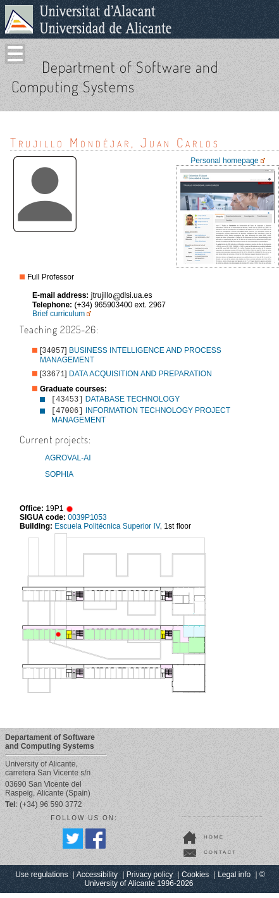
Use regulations (41, 879)
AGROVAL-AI (67, 462)
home (214, 842)
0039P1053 (87, 522)
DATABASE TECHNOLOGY (132, 402)
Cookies (195, 879)
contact (220, 857)
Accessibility (97, 879)
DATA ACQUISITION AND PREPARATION (140, 376)
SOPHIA (59, 479)
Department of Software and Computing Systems (114, 76)
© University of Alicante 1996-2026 (174, 884)
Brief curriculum (58, 313)
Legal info (234, 879)
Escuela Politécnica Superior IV (106, 531)
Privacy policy (150, 879)
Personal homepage (224, 160)
